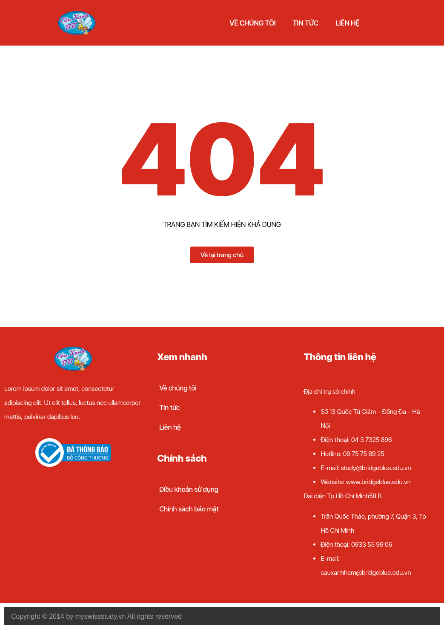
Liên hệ (347, 23)
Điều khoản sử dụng (188, 489)
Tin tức (306, 23)
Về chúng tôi (252, 23)
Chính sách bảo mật (189, 509)
